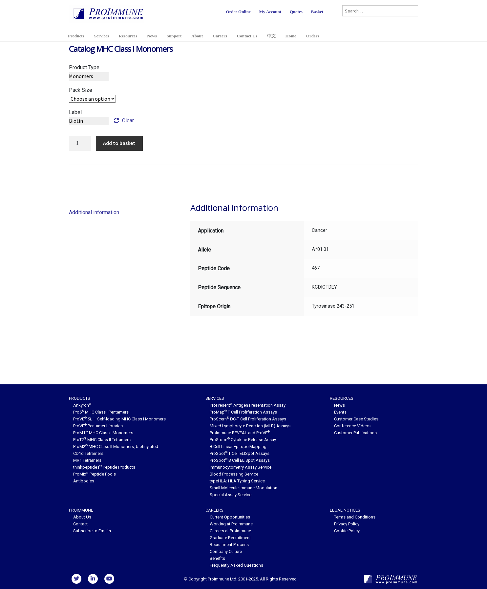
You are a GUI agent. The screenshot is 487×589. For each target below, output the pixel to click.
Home (291, 35)
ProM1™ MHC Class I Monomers (103, 432)
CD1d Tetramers (88, 453)
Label (75, 112)
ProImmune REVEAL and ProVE (240, 432)
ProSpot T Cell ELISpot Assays (239, 453)
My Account (270, 11)
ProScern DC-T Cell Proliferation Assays (248, 418)
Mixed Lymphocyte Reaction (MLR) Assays (250, 425)
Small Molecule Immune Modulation (243, 487)
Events (340, 412)
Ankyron (82, 405)
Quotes (296, 11)
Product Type (84, 67)
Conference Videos (352, 425)
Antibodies (83, 480)
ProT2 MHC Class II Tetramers (102, 439)
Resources (128, 35)
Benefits (217, 558)
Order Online (238, 11)
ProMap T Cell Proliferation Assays (243, 412)
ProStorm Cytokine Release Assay (243, 439)
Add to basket (119, 143)
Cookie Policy (347, 530)
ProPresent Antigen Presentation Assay (248, 405)
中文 (271, 35)
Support (174, 35)
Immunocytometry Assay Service (240, 467)
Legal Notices (345, 510)
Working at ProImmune (231, 523)
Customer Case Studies (356, 418)
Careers (220, 35)
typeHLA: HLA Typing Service (237, 480)
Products (76, 35)
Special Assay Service (230, 494)
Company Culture (226, 551)
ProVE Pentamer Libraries (98, 425)
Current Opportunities (230, 517)
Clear (128, 120)
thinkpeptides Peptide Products (104, 467)
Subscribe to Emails (92, 530)
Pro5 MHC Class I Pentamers (101, 412)
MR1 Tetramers (87, 460)
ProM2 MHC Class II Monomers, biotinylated (115, 446)
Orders (312, 35)
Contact (80, 523)
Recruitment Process (229, 544)
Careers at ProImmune (230, 530)
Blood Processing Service (234, 474)
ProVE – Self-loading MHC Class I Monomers (119, 418)
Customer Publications (355, 432)
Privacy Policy (346, 523)
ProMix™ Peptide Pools (94, 474)
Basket (317, 11)
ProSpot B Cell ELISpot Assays (240, 460)
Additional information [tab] (94, 212)
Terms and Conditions (354, 517)
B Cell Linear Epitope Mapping (238, 446)
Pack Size (80, 90)
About (197, 35)
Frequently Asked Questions (236, 565)
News (152, 35)
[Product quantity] (80, 143)
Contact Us (247, 35)
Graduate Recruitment (230, 537)
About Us (82, 517)
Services (101, 35)
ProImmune (81, 510)
